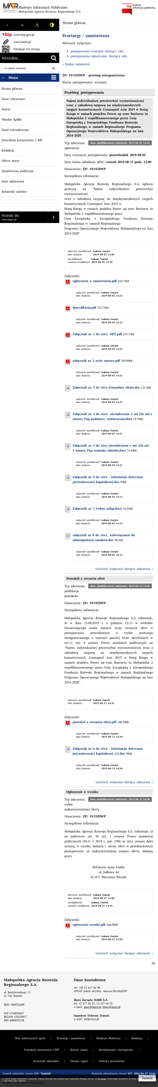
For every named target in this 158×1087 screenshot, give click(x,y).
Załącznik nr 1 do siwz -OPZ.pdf (97, 334)
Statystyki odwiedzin (46, 1061)
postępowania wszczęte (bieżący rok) (97, 51)
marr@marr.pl (92, 1007)
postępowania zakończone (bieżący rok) (99, 56)
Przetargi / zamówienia (85, 35)
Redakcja (8, 150)
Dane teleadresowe (15, 130)
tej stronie (102, 1079)
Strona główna (12, 89)
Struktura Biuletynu (108, 1038)
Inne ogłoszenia (13, 181)
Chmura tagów (79, 1061)
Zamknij (147, 1078)
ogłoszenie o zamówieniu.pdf (95, 281)
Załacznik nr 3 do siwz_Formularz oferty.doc (106, 387)
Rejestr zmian (78, 1050)
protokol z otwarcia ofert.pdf (94, 722)
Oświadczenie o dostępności (116, 1050)
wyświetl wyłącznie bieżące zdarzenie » (124, 569)
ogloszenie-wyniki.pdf (89, 925)
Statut (6, 109)
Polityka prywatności (112, 1061)
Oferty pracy (11, 161)
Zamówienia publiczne (18, 171)
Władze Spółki (12, 119)
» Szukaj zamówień (76, 64)
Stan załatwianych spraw (30, 1038)
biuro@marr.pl (111, 1007)
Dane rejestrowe (13, 99)
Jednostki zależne (14, 192)
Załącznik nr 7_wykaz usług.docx (97, 509)
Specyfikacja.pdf (84, 308)
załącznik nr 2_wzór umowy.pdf (96, 361)
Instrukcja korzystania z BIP (22, 140)
